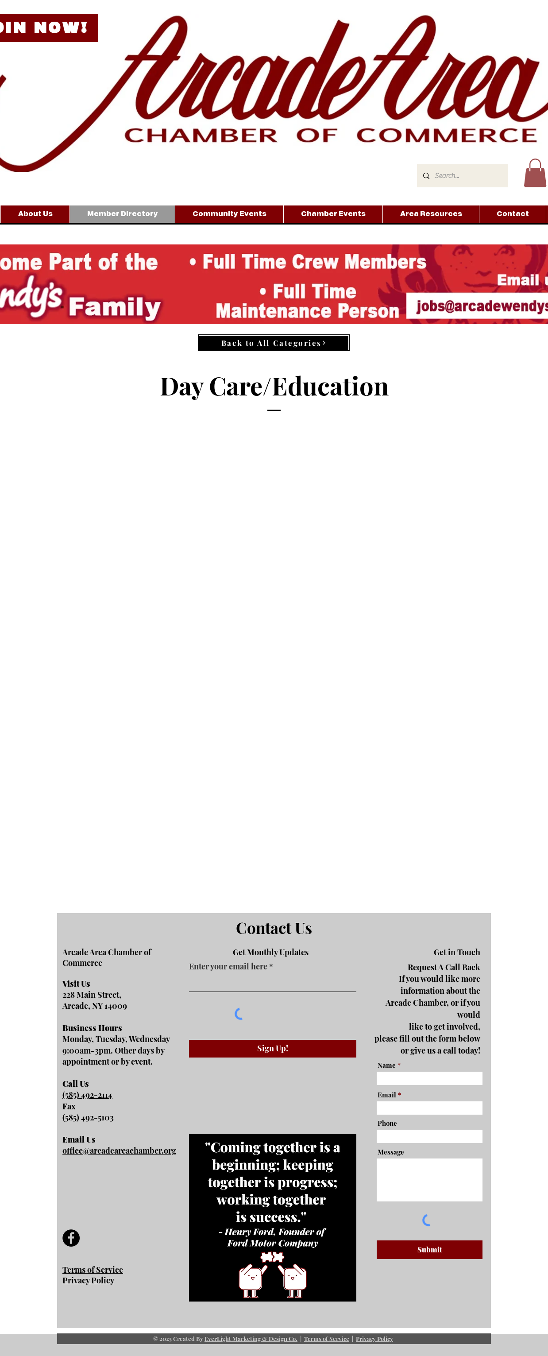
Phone (387, 1123)
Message (391, 1152)
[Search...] (462, 175)
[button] (535, 173)
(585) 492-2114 (87, 1094)
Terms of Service (326, 1338)
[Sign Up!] (272, 1049)
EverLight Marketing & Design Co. (251, 1338)
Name (387, 1065)
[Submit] (429, 1249)
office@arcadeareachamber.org (119, 1150)
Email (387, 1095)
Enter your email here (228, 966)
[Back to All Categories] (273, 343)
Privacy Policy (374, 1338)
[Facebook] (71, 1238)
